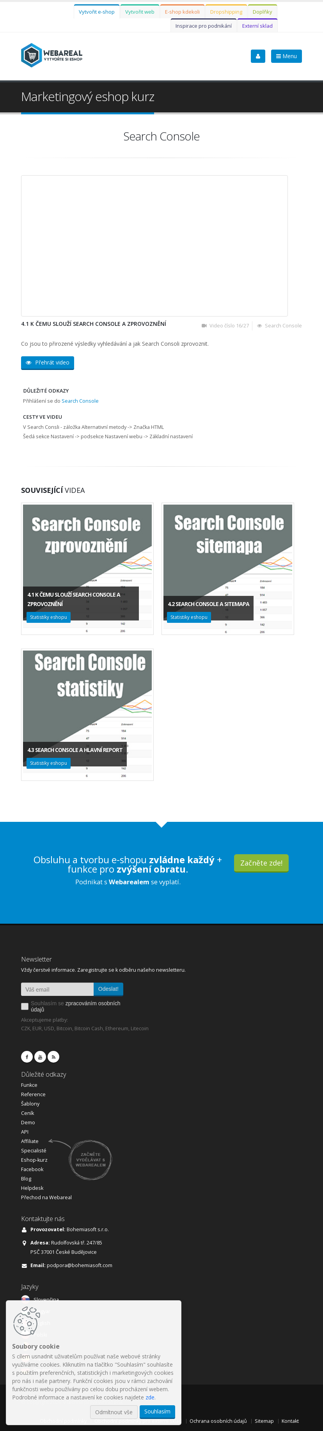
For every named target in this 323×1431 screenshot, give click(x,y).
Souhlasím (157, 1411)
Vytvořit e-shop (97, 11)
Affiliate (30, 1141)
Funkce (29, 1085)
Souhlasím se (76, 1006)
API (24, 1132)
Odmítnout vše (114, 1412)
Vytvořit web (139, 11)
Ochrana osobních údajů (218, 1421)
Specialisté (33, 1150)
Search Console (80, 401)
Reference (33, 1094)
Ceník (27, 1113)
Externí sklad (257, 25)
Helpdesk (32, 1188)
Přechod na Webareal (46, 1197)
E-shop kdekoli (182, 11)
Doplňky (262, 11)
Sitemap (264, 1421)
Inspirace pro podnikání (204, 25)
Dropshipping (226, 11)
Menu (286, 56)
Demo (28, 1122)
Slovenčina (46, 1299)
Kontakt (290, 1421)
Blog (26, 1178)
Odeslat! (108, 989)
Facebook (32, 1169)
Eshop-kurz (34, 1160)
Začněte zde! (261, 862)
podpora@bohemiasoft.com (79, 1265)
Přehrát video (47, 362)
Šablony (30, 1103)
